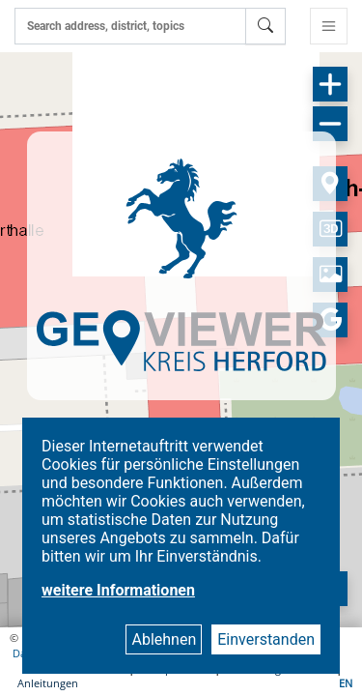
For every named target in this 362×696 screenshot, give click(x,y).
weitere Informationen (118, 590)
